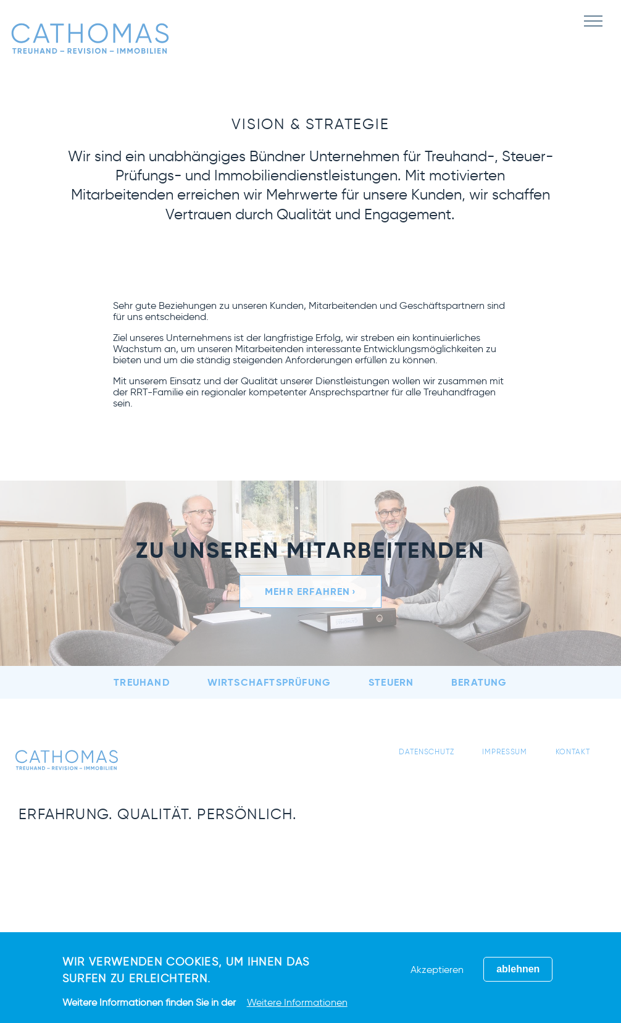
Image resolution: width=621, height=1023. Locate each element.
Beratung (479, 682)
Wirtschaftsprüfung (269, 682)
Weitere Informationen (297, 1002)
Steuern (391, 682)
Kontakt (573, 751)
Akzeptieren (437, 969)
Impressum (504, 751)
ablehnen (518, 969)
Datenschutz (426, 751)
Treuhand (142, 682)
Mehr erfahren (308, 591)
